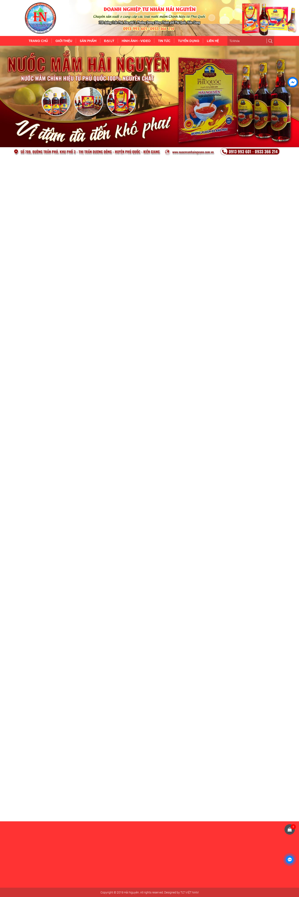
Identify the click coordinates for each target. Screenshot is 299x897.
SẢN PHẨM (88, 41)
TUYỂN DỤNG (188, 41)
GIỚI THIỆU (63, 41)
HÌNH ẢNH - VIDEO (136, 41)
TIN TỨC (164, 41)
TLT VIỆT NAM (189, 892)
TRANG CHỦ (38, 41)
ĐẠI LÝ (109, 41)
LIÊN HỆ (213, 41)
